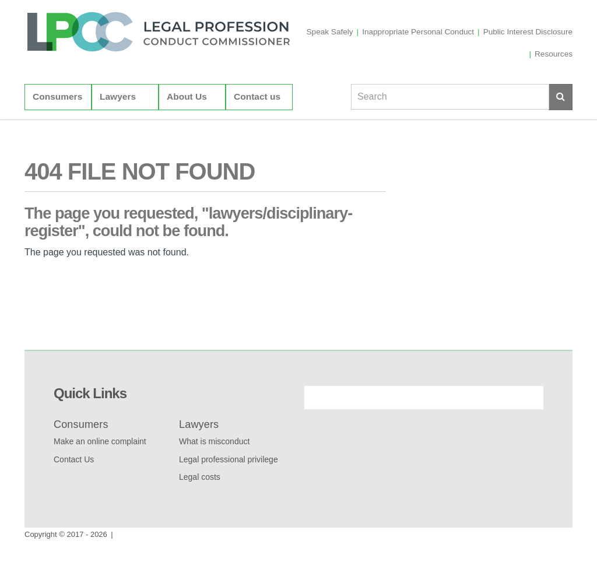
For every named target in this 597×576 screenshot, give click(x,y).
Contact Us (74, 459)
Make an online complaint (100, 441)
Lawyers (118, 130)
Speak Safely (330, 65)
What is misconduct (214, 441)
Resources (554, 87)
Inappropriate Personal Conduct (418, 65)
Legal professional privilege (228, 459)
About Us (187, 130)
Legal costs (199, 477)
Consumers (57, 130)
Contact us (257, 130)
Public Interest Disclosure (528, 65)
